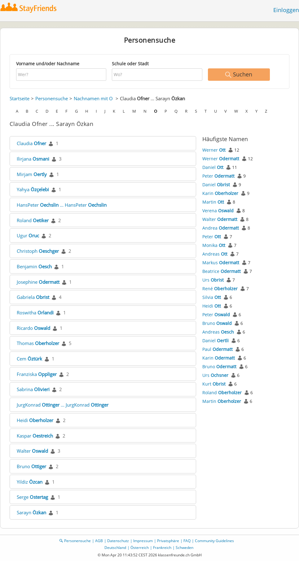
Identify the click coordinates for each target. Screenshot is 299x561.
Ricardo (33, 328)
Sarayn (31, 512)
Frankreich (162, 547)
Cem (29, 359)
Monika (213, 245)
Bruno (31, 466)
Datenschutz (118, 540)
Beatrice (221, 271)
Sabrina (33, 389)
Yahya (33, 189)
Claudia (31, 143)
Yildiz (29, 482)
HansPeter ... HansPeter (62, 205)
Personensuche (51, 98)
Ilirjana (33, 159)
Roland (33, 220)
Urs (213, 280)
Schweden (184, 547)
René (220, 288)
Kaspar (35, 436)
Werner (214, 150)
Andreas (214, 254)
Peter (218, 176)
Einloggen (286, 10)
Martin (213, 202)
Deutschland (115, 547)
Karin (220, 193)
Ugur (28, 235)
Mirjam (32, 174)
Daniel (212, 167)
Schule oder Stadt (130, 64)
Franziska (37, 374)
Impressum (143, 540)
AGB (99, 540)
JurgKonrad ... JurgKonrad (62, 405)
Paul (217, 349)
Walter (32, 451)
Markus (220, 262)
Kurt (214, 384)
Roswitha (35, 312)
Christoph (38, 251)
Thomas (38, 343)
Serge (32, 497)
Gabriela (33, 297)
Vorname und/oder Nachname (47, 64)
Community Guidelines (214, 540)
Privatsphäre (168, 540)
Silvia (211, 297)
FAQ (187, 540)
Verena (218, 211)
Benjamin (34, 266)
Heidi (35, 420)
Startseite (19, 98)
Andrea (220, 228)
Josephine (38, 282)
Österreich (139, 547)
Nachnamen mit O (93, 98)
